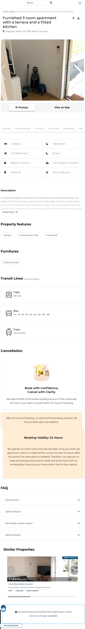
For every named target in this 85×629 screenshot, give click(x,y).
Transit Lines (53, 129)
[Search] (39, 2)
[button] (74, 570)
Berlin (12, 11)
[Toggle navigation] (80, 3)
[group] (42, 575)
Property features (22, 129)
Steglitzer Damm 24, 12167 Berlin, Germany (27, 31)
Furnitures (39, 129)
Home (5, 11)
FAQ (81, 129)
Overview (6, 129)
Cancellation (68, 129)
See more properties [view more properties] (11, 625)
